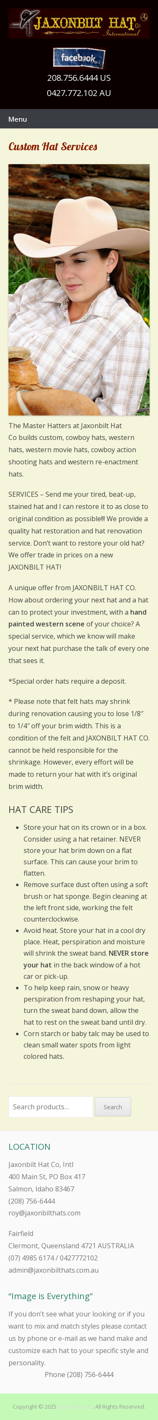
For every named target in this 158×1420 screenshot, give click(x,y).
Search (113, 1107)
